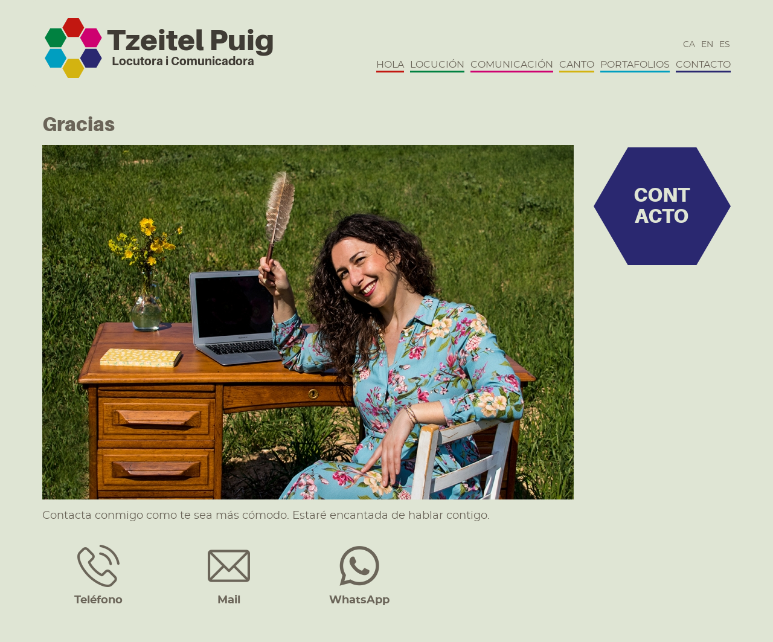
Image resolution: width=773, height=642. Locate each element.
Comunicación (511, 64)
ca (689, 44)
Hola (390, 64)
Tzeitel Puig (190, 40)
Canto (576, 64)
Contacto (703, 64)
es (724, 44)
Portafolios (635, 64)
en (707, 44)
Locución (437, 64)
